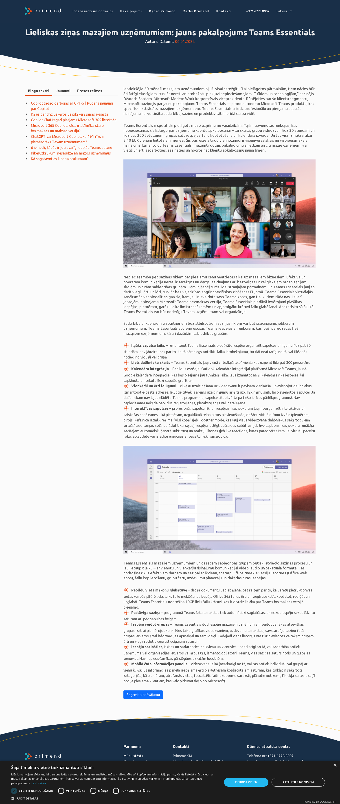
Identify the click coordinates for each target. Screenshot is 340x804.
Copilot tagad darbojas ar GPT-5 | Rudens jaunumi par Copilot (72, 106)
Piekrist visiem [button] (246, 782)
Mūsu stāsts (133, 756)
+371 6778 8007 (281, 756)
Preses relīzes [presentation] (89, 91)
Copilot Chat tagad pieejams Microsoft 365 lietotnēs (73, 120)
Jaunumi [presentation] (63, 91)
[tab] (38, 91)
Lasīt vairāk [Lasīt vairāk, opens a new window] (38, 783)
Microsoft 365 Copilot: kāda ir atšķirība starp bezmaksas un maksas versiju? (67, 128)
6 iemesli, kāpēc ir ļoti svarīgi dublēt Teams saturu (71, 148)
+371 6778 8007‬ (257, 11)
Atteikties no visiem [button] (298, 782)
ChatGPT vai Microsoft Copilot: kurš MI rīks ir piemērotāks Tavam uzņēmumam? (67, 139)
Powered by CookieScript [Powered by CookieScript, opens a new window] (320, 801)
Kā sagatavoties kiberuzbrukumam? (60, 159)
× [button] (335, 765)
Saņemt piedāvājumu (143, 695)
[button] (113, 798)
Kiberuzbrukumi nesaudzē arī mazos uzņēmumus (71, 153)
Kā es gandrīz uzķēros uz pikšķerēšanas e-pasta (69, 114)
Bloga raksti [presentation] (38, 91)
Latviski (282, 11)
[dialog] (170, 782)
